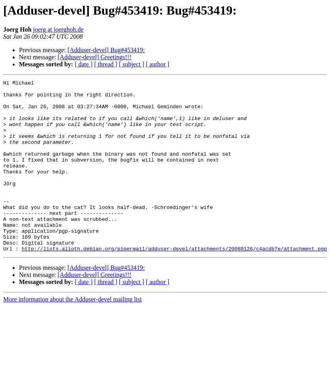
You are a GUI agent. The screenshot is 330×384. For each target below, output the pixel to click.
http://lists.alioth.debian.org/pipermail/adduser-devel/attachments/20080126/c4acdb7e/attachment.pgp (174, 282)
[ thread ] (105, 64)
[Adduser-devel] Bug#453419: (106, 50)
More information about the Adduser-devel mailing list (72, 333)
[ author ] (158, 64)
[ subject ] (131, 64)
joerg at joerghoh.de (58, 29)
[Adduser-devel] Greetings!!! (95, 57)
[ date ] (83, 64)
